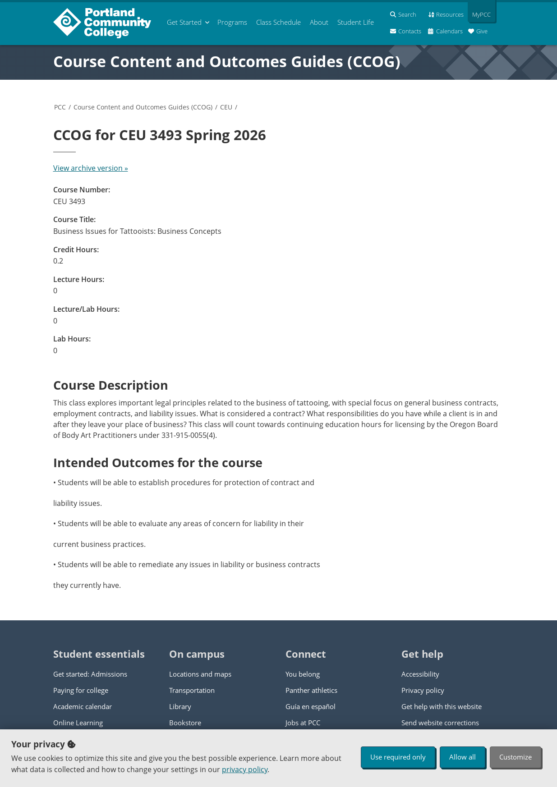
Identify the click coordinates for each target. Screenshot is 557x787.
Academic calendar (82, 706)
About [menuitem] (319, 22)
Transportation (192, 690)
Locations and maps (200, 673)
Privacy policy (422, 690)
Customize (515, 756)
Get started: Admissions (90, 673)
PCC (60, 107)
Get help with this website (441, 706)
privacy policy (244, 769)
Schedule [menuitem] (278, 22)
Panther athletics (311, 690)
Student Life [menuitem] (355, 22)
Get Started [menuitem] (184, 22)
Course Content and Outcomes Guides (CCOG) (226, 61)
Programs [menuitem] (232, 22)
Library (180, 706)
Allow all (462, 756)
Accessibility (420, 673)
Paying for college (80, 690)
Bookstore (185, 722)
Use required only (398, 756)
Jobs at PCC (302, 722)
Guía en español (310, 706)
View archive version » (90, 168)
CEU (226, 107)
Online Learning (78, 722)
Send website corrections (440, 722)
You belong (302, 673)
